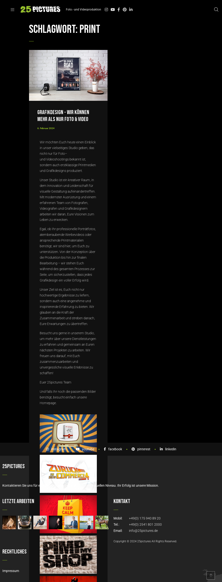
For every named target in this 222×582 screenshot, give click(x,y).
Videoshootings (57, 159)
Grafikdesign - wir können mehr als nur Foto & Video (63, 116)
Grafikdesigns (56, 171)
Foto (61, 153)
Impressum (10, 571)
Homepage (48, 403)
